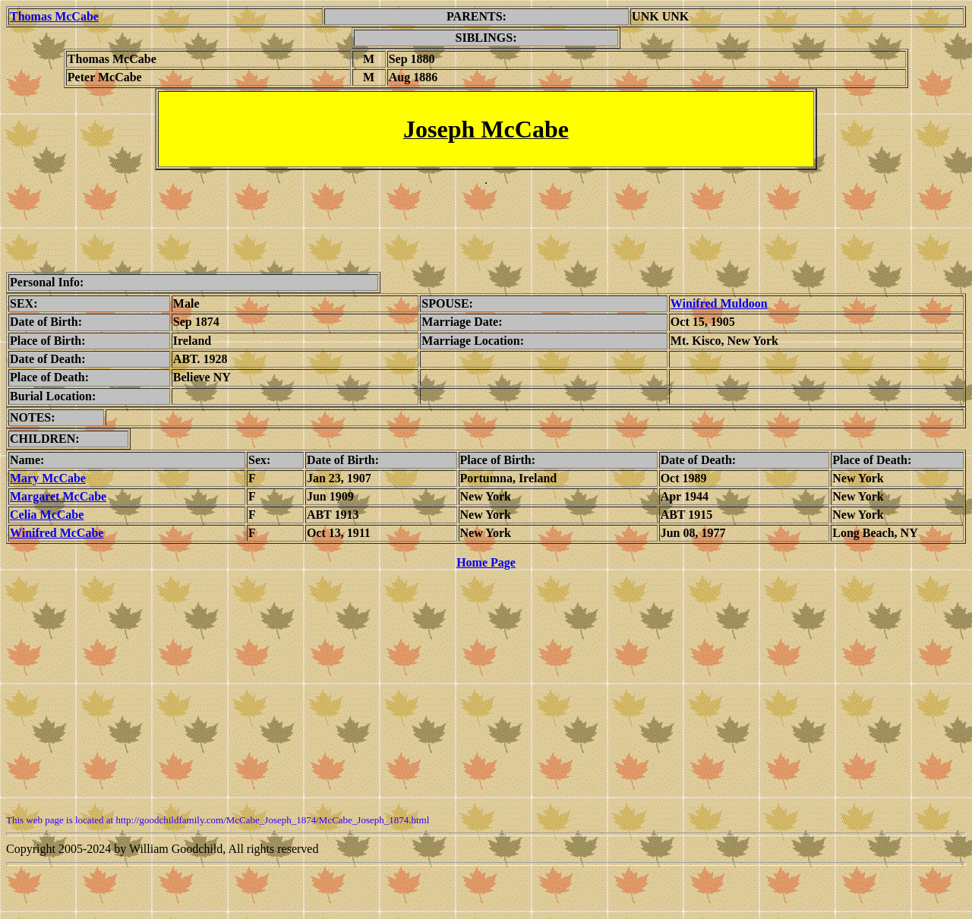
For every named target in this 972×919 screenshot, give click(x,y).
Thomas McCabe (112, 58)
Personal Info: (47, 282)
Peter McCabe (105, 77)
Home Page (486, 562)
